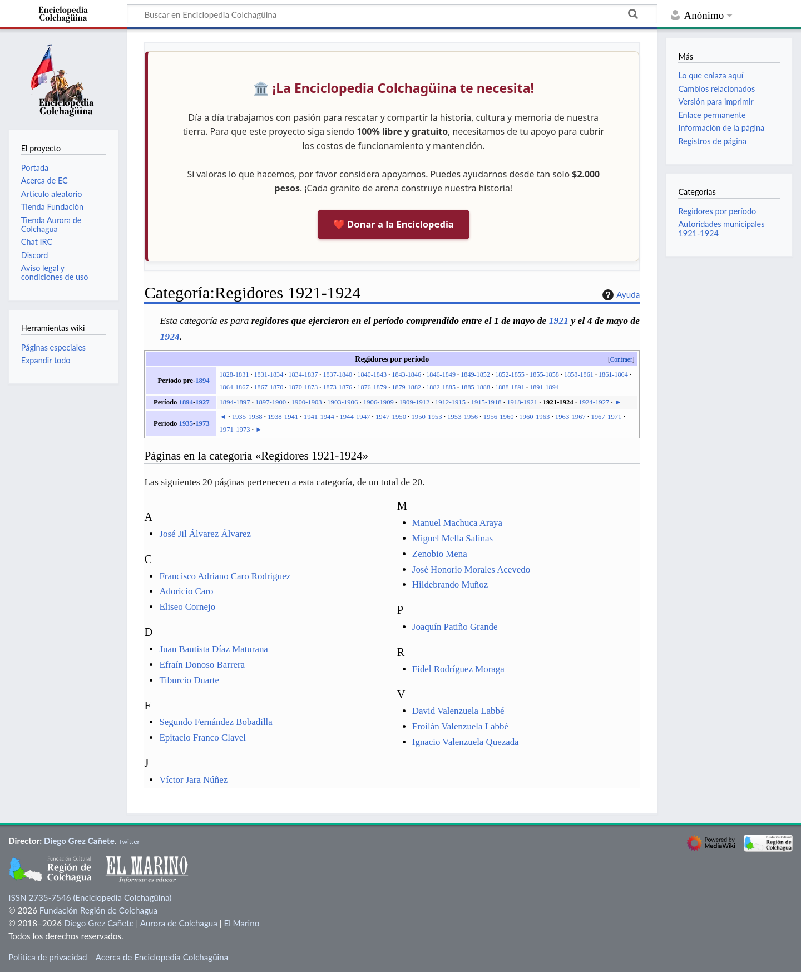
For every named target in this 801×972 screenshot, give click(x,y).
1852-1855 (510, 374)
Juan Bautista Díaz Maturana (213, 649)
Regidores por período (717, 211)
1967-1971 (606, 417)
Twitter (129, 841)
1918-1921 (522, 402)
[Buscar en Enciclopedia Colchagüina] (392, 14)
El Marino (241, 923)
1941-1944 (319, 417)
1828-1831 (234, 374)
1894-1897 (235, 402)
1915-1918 (486, 402)
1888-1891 (510, 387)
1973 (202, 423)
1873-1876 (337, 387)
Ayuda (620, 294)
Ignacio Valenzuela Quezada (465, 742)
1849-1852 (475, 374)
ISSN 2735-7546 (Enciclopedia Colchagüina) (89, 897)
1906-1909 (378, 402)
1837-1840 (337, 374)
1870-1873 (303, 387)
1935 (186, 423)
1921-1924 (558, 402)
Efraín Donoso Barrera (202, 664)
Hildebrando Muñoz (450, 584)
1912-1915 (450, 402)
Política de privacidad (47, 957)
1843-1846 (406, 374)
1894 (202, 380)
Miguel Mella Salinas (452, 538)
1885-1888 (475, 387)
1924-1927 (593, 402)
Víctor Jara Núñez (193, 779)
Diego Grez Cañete (79, 841)
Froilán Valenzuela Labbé (460, 726)
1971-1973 (235, 429)
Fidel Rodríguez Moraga (458, 669)
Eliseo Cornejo (187, 606)
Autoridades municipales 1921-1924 (721, 228)
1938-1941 (283, 417)
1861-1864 (613, 374)
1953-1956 (462, 417)
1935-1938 (247, 417)
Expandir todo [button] (46, 360)
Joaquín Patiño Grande (455, 626)
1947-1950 (390, 417)
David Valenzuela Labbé (458, 710)
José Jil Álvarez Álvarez (204, 534)
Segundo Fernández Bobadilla (215, 722)
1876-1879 (372, 387)
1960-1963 (534, 417)
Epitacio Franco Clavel (202, 737)
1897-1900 (270, 402)
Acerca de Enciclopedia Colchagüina (162, 957)
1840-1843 (372, 374)
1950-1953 (427, 417)
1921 (558, 320)
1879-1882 (406, 387)
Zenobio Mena (439, 554)
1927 (202, 402)
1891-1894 (544, 387)
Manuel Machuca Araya (457, 522)
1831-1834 (268, 374)
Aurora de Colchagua (178, 923)
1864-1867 (234, 387)
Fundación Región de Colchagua (98, 910)
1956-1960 (498, 417)
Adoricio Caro (186, 591)
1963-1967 (570, 417)
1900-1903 (306, 402)
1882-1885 (441, 387)
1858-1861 (579, 374)
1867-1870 (268, 387)
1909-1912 (414, 402)
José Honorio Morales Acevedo (471, 569)
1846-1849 (441, 374)
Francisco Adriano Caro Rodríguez (224, 576)
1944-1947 (354, 417)
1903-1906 (342, 402)
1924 (170, 336)
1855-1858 (544, 374)
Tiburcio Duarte (189, 680)
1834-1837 (303, 374)
